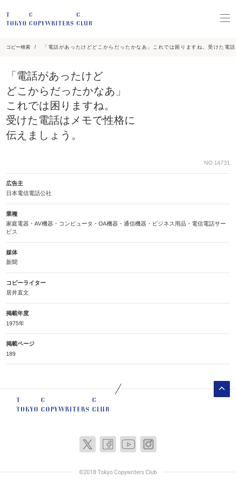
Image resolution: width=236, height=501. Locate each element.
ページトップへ (222, 389)
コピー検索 (18, 47)
